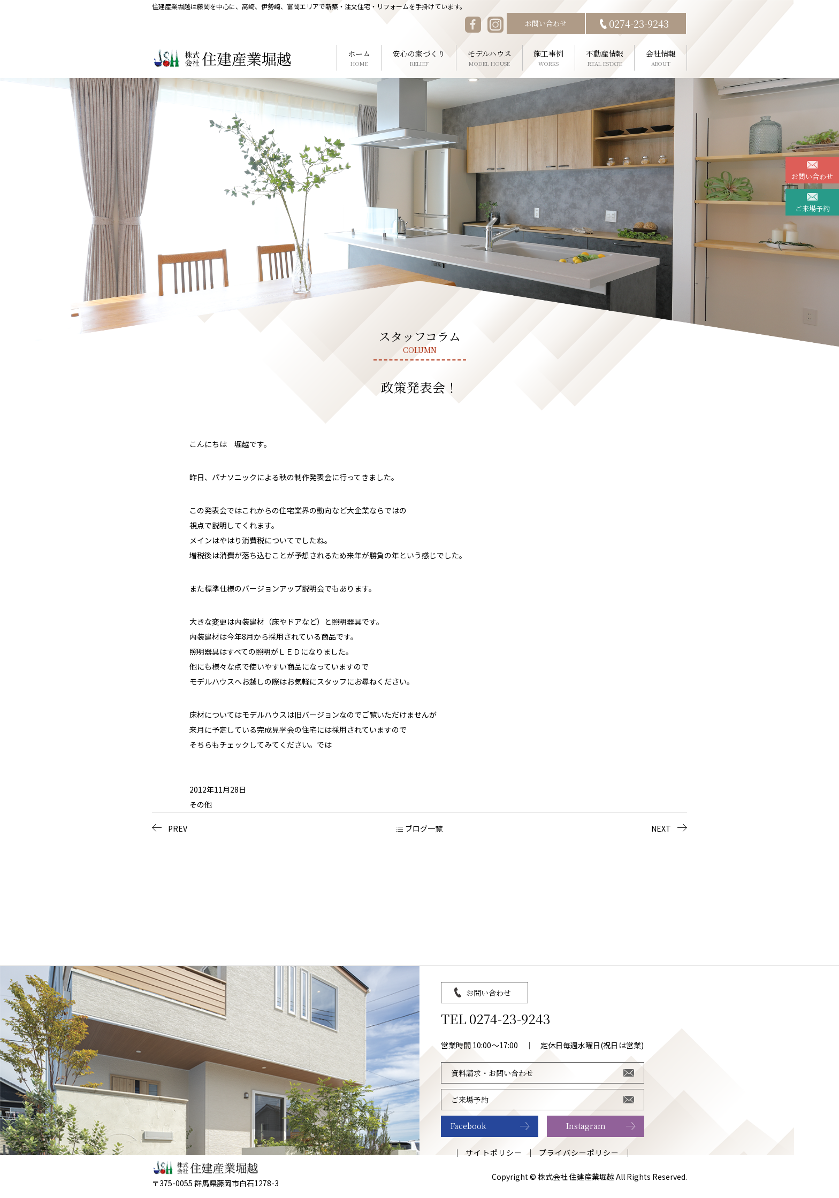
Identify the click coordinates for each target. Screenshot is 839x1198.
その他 (200, 804)
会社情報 (661, 58)
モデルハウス (489, 58)
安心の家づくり (419, 58)
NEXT (661, 828)
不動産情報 (605, 58)
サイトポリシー (494, 1152)
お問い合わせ (546, 23)
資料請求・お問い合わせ (492, 1073)
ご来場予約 (812, 208)
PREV (177, 828)
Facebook (468, 1125)
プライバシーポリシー (579, 1152)
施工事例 (549, 58)
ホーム (359, 58)
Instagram (586, 1125)
